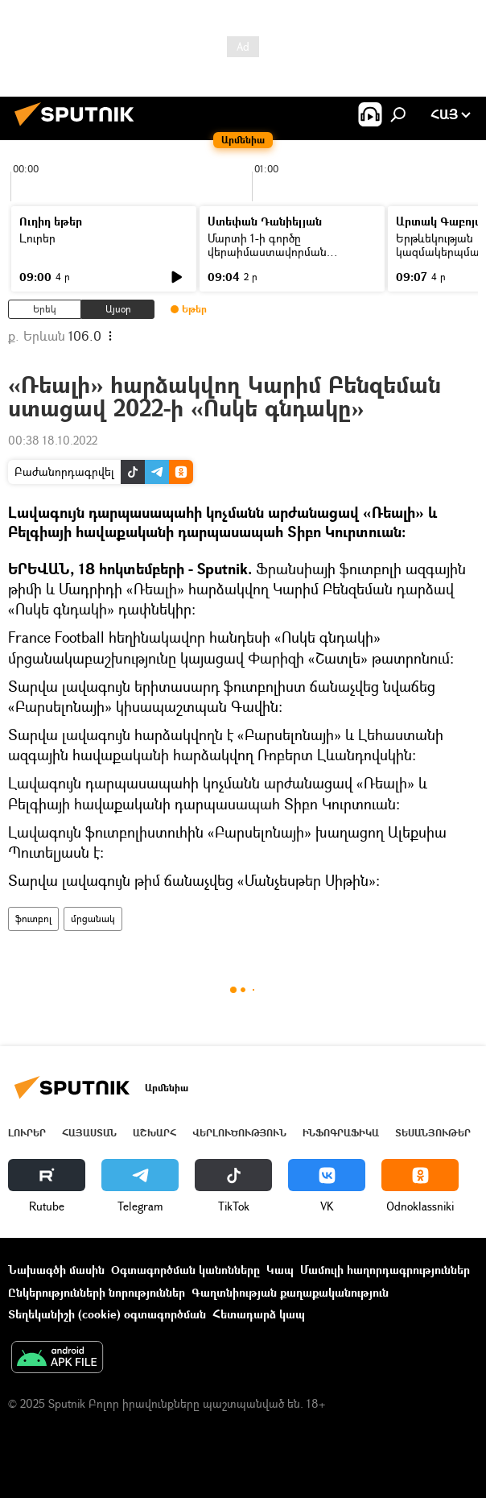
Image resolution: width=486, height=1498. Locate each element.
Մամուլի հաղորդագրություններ (385, 1269)
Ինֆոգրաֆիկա (341, 1133)
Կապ (280, 1269)
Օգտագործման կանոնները (185, 1269)
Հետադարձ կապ (258, 1314)
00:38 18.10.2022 (52, 440)
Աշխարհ (154, 1133)
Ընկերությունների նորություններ (96, 1292)
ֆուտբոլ (33, 918)
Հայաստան (89, 1133)
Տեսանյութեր (433, 1133)
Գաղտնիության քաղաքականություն (290, 1292)
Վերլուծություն (239, 1133)
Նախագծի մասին (56, 1269)
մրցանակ (93, 918)
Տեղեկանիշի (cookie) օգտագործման (107, 1314)
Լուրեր (37, 238)
